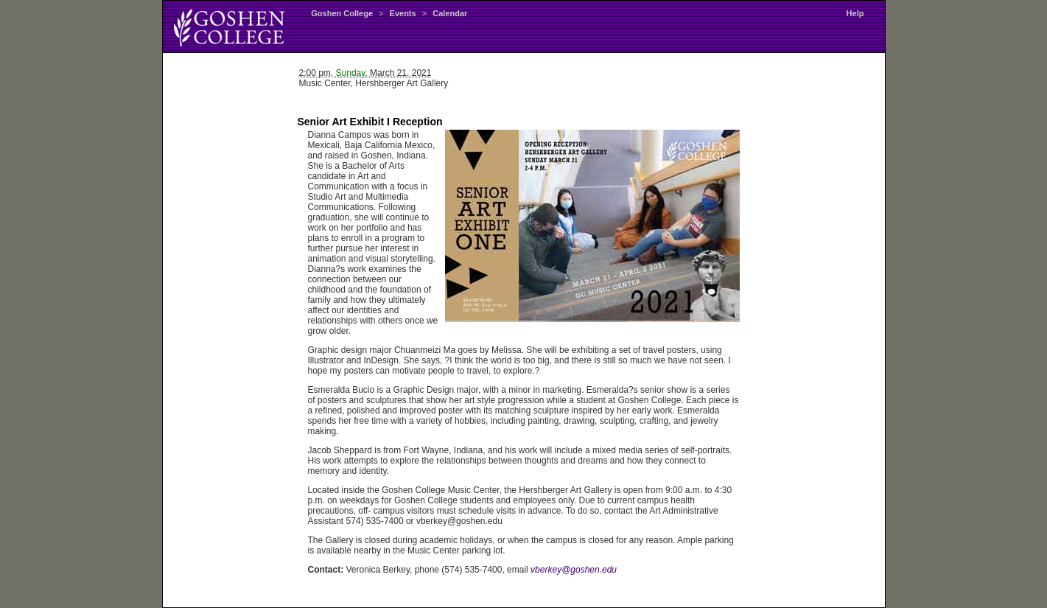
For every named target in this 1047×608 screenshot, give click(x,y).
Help (855, 13)
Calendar (450, 13)
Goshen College (342, 13)
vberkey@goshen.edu (573, 570)
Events (403, 13)
